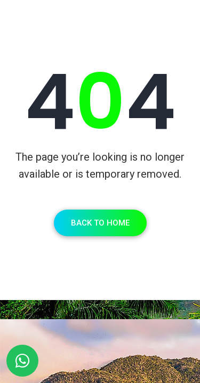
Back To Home (100, 223)
